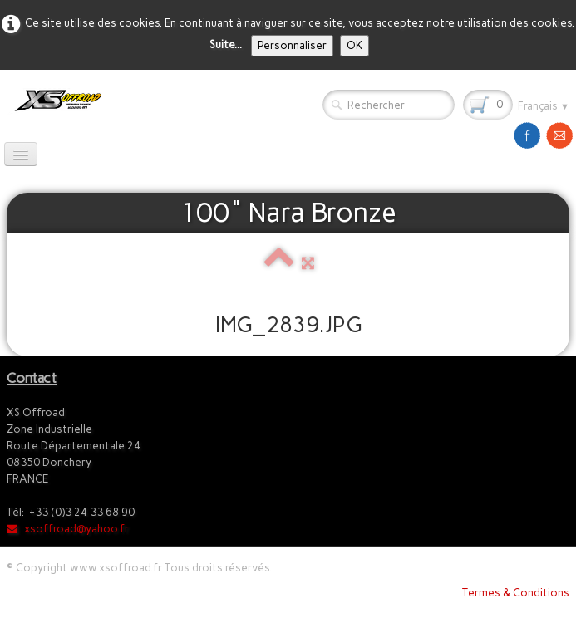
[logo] (54, 100)
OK (354, 45)
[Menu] (20, 154)
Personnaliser (292, 45)
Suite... (225, 44)
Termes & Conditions (515, 592)
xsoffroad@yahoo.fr (68, 528)
